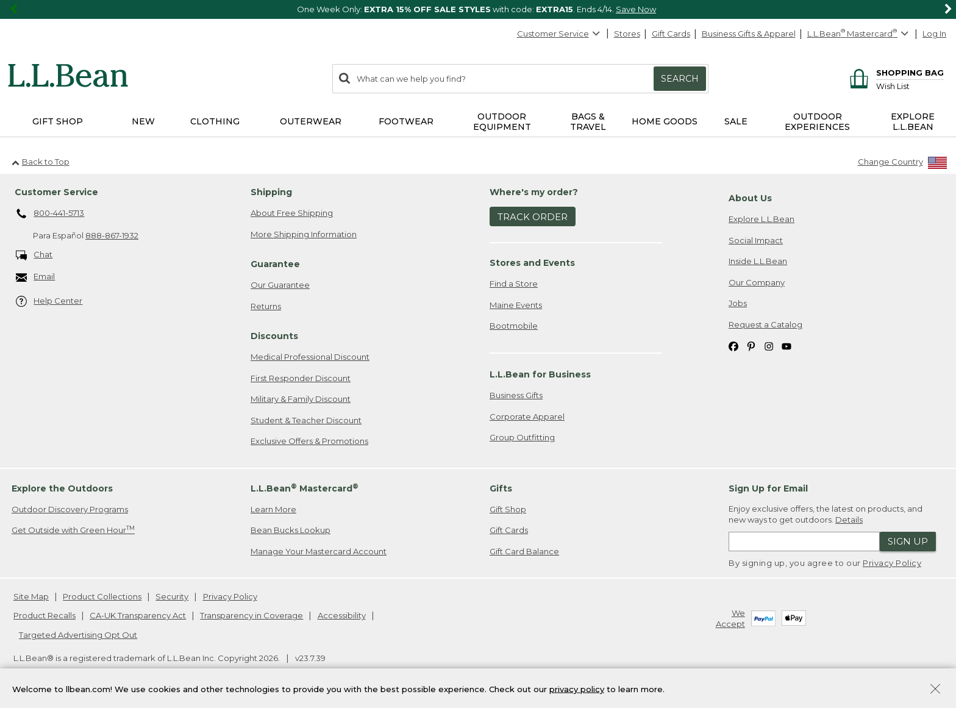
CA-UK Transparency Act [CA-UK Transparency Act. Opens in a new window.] (138, 615)
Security (171, 596)
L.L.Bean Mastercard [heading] (304, 488)
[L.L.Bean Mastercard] (859, 34)
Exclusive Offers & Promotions (309, 441)
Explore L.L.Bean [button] (913, 121)
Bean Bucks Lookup (290, 530)
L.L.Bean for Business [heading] (540, 374)
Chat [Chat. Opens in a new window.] (34, 255)
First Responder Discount (301, 378)
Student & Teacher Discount (306, 420)
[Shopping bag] (895, 72)
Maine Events (516, 305)
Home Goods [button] (664, 121)
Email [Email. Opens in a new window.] (35, 277)
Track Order (533, 217)
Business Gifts (516, 395)
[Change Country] (902, 164)
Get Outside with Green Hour (73, 529)
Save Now (636, 9)
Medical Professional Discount (310, 357)
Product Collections (102, 596)
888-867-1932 (111, 235)
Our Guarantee (280, 285)
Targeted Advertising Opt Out (78, 635)
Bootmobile (514, 326)
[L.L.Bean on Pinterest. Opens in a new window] (751, 346)
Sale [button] (735, 121)
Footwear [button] (406, 121)
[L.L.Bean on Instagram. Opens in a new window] (769, 346)
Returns (266, 306)
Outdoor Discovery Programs (70, 509)
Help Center (49, 301)
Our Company (757, 282)
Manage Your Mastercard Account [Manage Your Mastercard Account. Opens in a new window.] (319, 551)
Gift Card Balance (524, 551)
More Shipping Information (304, 234)
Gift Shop (508, 509)
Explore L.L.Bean (761, 219)
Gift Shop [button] (57, 121)
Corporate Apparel (527, 416)
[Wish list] (910, 85)
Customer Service (559, 33)
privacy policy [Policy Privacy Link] (576, 688)
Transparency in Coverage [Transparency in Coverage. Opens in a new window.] (251, 615)
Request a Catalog (765, 324)
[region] (478, 9)
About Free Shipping (292, 213)
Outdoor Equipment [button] (502, 121)
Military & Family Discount (301, 399)
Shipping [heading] (271, 192)
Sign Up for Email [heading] (768, 488)
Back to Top (41, 161)
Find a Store (514, 283)
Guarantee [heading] (275, 264)
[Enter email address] (804, 541)
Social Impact (756, 240)
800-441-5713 (50, 214)
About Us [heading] (750, 198)
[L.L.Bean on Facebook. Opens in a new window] (733, 346)
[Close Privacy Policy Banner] (935, 690)
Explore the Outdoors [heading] (62, 488)
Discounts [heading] (274, 336)
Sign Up (908, 541)
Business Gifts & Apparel (749, 33)
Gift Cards (671, 33)
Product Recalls (44, 615)
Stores (627, 33)
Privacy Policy (892, 563)
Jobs (738, 303)
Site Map (31, 596)
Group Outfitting (522, 437)
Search (680, 78)
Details (849, 519)
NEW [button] (143, 121)
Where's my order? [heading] (534, 192)
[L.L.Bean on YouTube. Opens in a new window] (786, 346)
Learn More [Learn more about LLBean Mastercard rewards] (273, 509)
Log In (934, 33)
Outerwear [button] (310, 121)
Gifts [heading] (501, 488)
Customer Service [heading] (56, 192)
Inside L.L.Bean (758, 261)
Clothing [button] (215, 121)
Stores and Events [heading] (532, 262)
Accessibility (342, 615)
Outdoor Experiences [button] (817, 121)
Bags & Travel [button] (588, 121)
